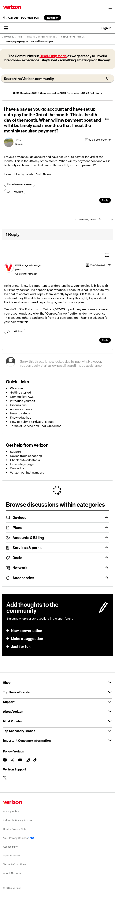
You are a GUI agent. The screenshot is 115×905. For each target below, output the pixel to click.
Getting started (20, 392)
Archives (30, 36)
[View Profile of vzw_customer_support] (28, 267)
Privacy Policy (11, 811)
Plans (17, 527)
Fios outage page (22, 464)
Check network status (25, 460)
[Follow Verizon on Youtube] (20, 760)
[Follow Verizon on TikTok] (35, 760)
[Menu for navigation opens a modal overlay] (110, 7)
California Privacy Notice (17, 820)
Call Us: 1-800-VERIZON (23, 17)
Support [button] (9, 702)
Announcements (21, 409)
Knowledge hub (21, 417)
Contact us (17, 468)
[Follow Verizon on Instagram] (28, 760)
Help (20, 36)
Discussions (18, 405)
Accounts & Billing (28, 537)
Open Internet (11, 855)
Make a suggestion (27, 638)
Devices (20, 517)
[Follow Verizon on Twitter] (12, 760)
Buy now (52, 17)
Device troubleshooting (26, 456)
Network (20, 567)
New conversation (26, 630)
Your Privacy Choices (18, 838)
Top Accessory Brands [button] (19, 731)
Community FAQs (22, 396)
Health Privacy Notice (15, 829)
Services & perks (27, 547)
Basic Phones (43, 174)
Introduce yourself (22, 401)
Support (15, 451)
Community (8, 36)
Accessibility (10, 846)
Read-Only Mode (53, 56)
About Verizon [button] (13, 711)
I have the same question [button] (19, 184)
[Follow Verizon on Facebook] (5, 760)
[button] (6, 28)
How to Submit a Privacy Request (33, 422)
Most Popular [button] (12, 721)
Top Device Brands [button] (16, 692)
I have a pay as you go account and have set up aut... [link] (30, 41)
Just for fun (21, 646)
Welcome (16, 388)
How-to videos (20, 413)
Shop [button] (6, 682)
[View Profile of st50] (18, 140)
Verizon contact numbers (27, 472)
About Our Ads (12, 873)
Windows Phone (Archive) (71, 36)
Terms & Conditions (14, 864)
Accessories (23, 577)
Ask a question (96, 28)
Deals (17, 557)
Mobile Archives (46, 36)
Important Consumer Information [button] (27, 740)
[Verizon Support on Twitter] (5, 778)
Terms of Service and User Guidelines (35, 426)
